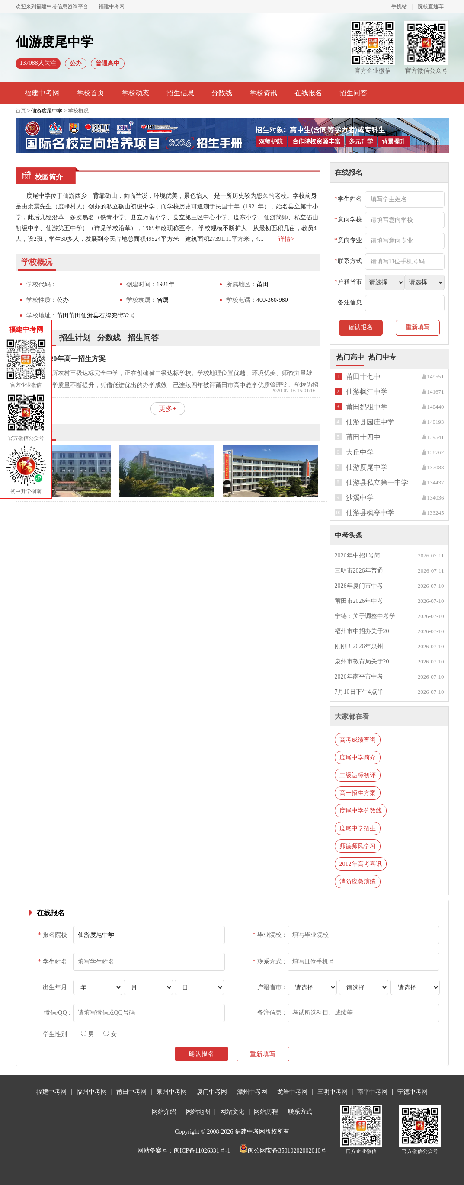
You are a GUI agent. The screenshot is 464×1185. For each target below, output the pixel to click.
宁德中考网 (412, 1092)
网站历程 (266, 1111)
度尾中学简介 (357, 757)
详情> (286, 239)
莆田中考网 (131, 1092)
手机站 (399, 6)
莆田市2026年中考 (359, 601)
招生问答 (353, 92)
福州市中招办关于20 (362, 631)
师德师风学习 (357, 846)
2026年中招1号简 (357, 555)
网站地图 (198, 1111)
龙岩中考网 (292, 1092)
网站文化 (232, 1111)
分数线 (221, 92)
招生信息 (180, 92)
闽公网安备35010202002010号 (282, 1150)
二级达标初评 (357, 775)
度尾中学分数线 (360, 810)
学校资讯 (263, 92)
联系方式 (300, 1111)
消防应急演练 (357, 881)
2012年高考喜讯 (360, 864)
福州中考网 (92, 1092)
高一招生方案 (357, 793)
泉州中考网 (172, 1092)
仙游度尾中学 (46, 111)
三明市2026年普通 (359, 570)
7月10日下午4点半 (359, 692)
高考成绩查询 (357, 740)
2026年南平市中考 (359, 676)
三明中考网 (332, 1092)
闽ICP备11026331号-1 (202, 1150)
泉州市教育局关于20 (362, 661)
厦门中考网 (212, 1092)
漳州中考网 (252, 1092)
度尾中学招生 (357, 828)
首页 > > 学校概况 (52, 111)
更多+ (167, 408)
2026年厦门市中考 (359, 586)
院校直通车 (431, 6)
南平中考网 (372, 1092)
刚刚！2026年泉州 (359, 646)
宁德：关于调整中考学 (365, 616)
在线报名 (308, 92)
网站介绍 (164, 1111)
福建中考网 (42, 92)
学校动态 (135, 92)
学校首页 (90, 92)
